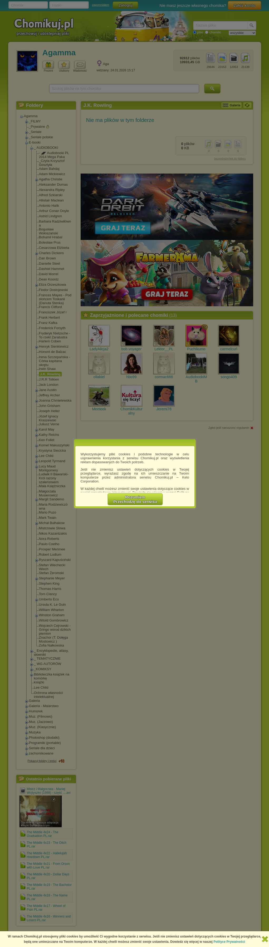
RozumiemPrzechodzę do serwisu (135, 499)
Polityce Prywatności (229, 942)
